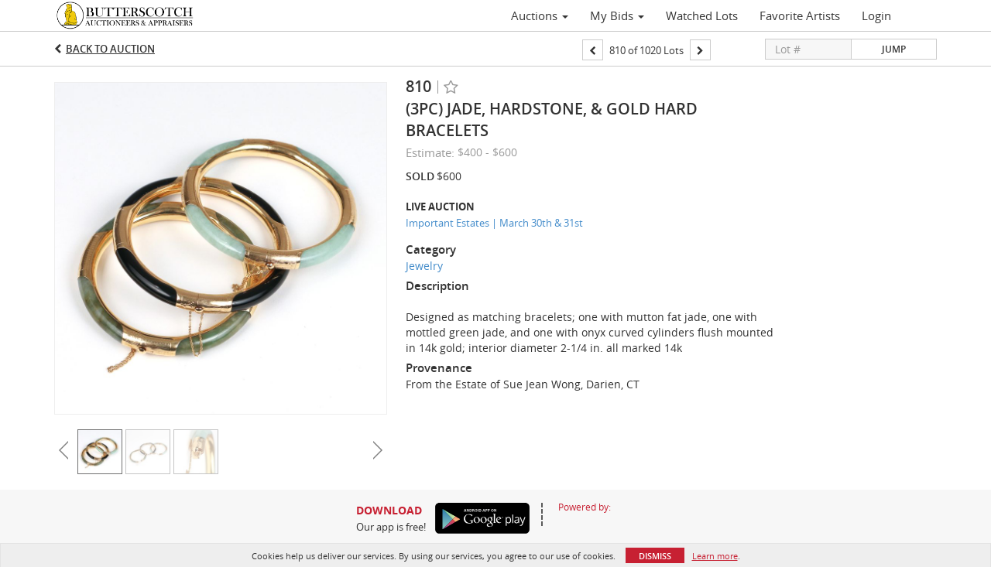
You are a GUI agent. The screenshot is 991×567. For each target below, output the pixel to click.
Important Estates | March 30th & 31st (494, 223)
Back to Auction (110, 49)
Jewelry (424, 265)
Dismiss (655, 556)
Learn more (715, 556)
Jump (894, 49)
